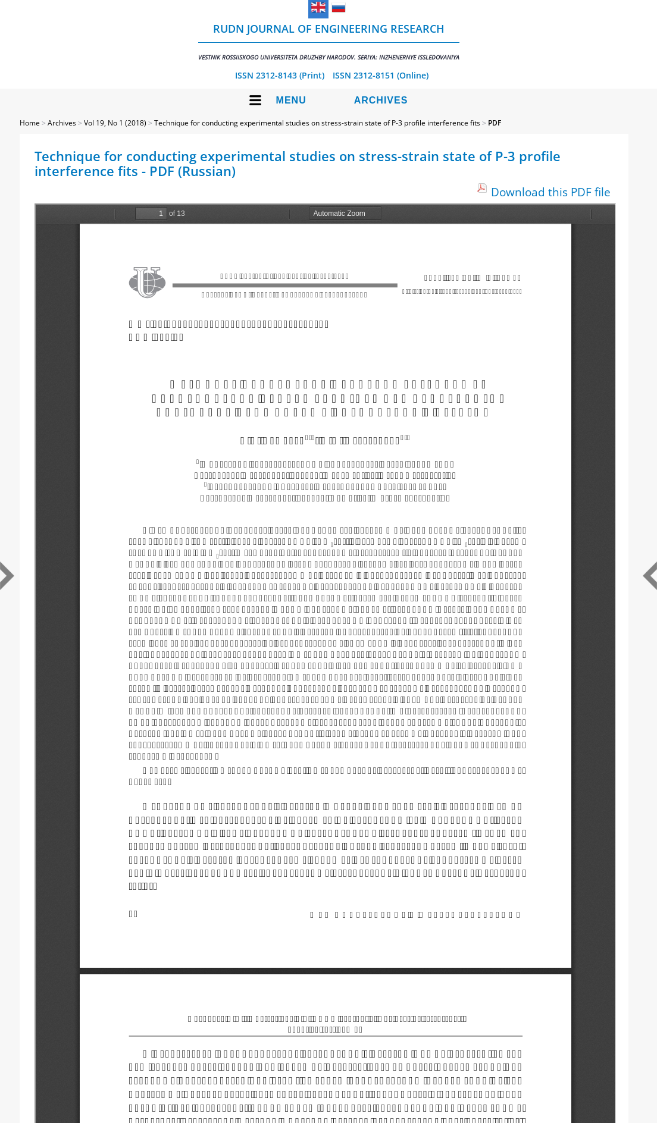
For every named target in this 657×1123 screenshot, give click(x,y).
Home (30, 123)
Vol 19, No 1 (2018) (115, 123)
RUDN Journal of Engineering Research (328, 41)
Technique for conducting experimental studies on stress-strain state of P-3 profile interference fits (317, 123)
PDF (494, 123)
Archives (381, 100)
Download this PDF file (551, 192)
